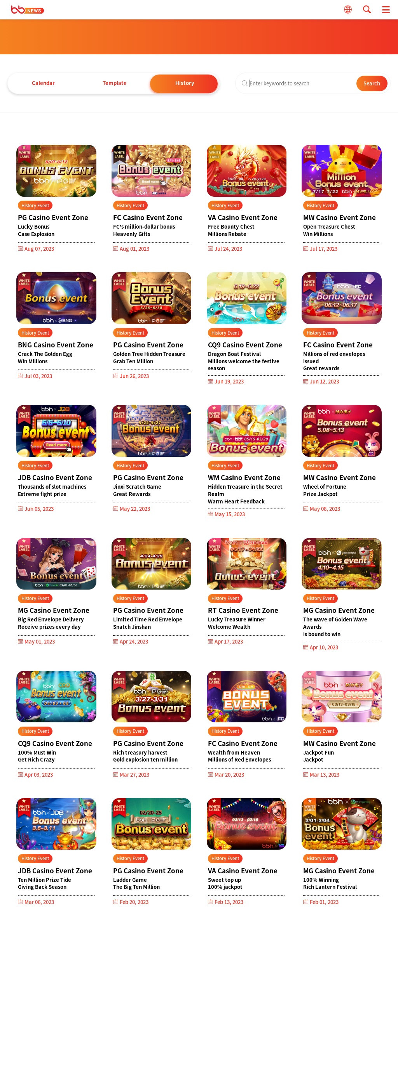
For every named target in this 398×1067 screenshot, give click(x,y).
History (186, 83)
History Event (35, 205)
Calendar (43, 83)
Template (115, 83)
